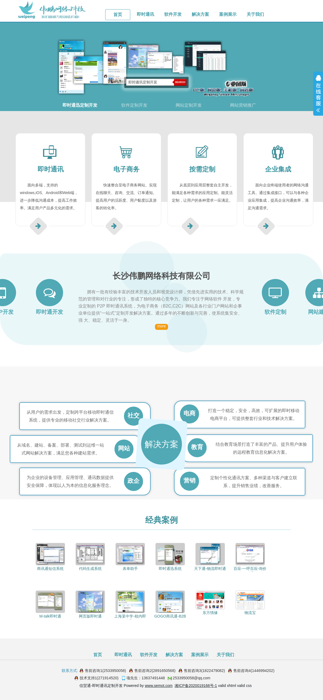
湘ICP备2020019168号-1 (196, 685)
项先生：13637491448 (145, 678)
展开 (318, 94)
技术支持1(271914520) (99, 678)
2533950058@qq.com (191, 678)
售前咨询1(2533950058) (105, 670)
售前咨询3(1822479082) (204, 670)
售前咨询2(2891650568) (154, 670)
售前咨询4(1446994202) (253, 670)
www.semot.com (159, 685)
